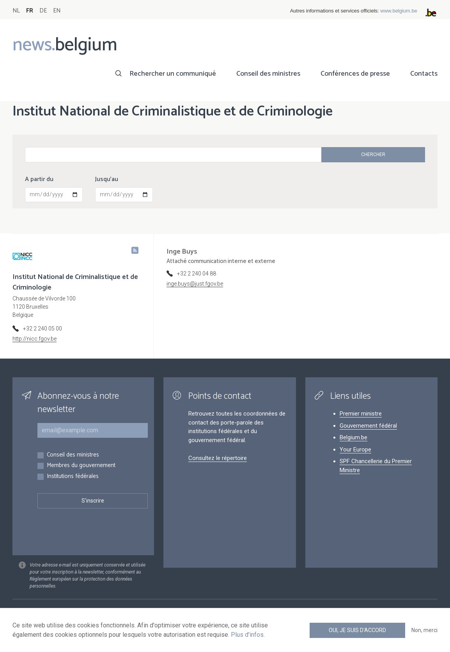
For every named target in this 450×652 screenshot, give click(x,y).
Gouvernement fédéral (368, 425)
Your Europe (355, 449)
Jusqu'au (106, 179)
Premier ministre (361, 413)
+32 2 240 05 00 (42, 328)
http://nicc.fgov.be (34, 339)
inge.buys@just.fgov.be (195, 284)
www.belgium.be (398, 11)
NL (16, 10)
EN (56, 10)
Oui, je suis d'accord (357, 630)
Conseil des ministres (268, 74)
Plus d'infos (247, 634)
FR (29, 10)
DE (43, 10)
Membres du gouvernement (81, 465)
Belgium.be (353, 437)
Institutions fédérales (73, 476)
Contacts (424, 74)
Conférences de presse (355, 74)
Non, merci (424, 630)
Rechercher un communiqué (172, 74)
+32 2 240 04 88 (196, 273)
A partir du (39, 179)
